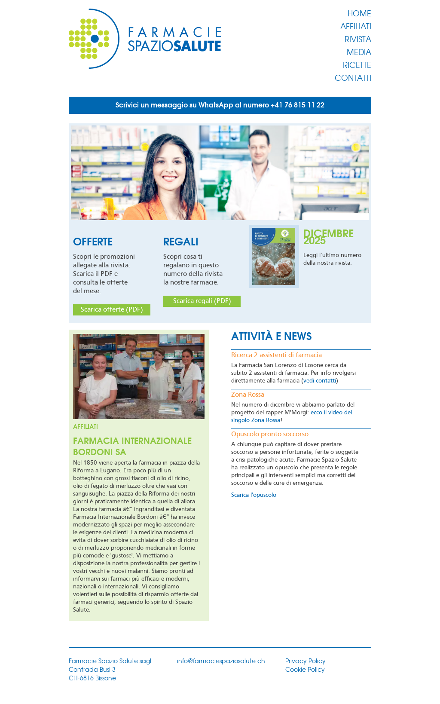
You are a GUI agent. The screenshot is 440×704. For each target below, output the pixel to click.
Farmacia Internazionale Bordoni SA (132, 445)
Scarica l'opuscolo (253, 495)
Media (359, 51)
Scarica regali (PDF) (202, 301)
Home (359, 12)
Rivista (358, 38)
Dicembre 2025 (328, 235)
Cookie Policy (305, 669)
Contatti (353, 77)
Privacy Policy (305, 660)
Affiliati (355, 25)
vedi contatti (319, 381)
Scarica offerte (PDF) (112, 309)
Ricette (357, 64)
